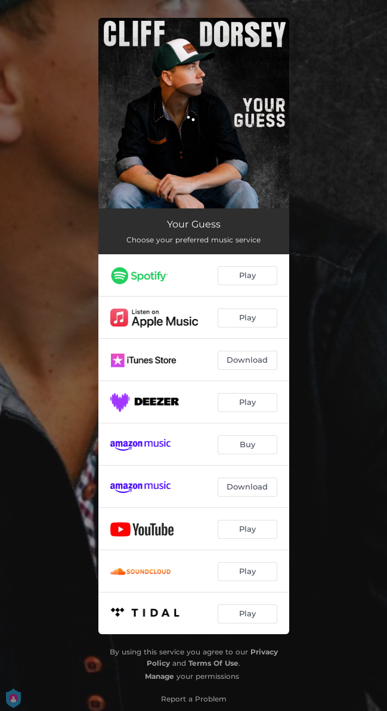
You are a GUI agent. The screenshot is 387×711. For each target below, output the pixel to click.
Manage (159, 676)
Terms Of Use (213, 663)
